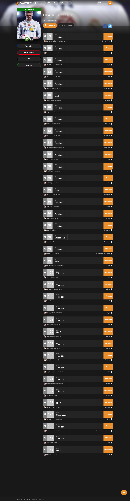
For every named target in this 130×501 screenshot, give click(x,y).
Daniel (47, 360)
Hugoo (47, 112)
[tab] (50, 25)
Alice (47, 76)
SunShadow (49, 147)
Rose (47, 135)
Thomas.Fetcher (50, 41)
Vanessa (48, 289)
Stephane (48, 372)
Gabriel (47, 336)
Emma (47, 53)
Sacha (47, 183)
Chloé (47, 171)
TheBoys (48, 313)
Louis (47, 324)
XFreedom (48, 384)
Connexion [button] (102, 3)
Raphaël (48, 65)
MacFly (47, 348)
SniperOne (48, 265)
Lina (46, 206)
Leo (46, 159)
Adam (47, 100)
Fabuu (47, 301)
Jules (47, 88)
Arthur (47, 254)
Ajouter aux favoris (50, 20)
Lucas (47, 218)
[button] (65, 3)
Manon (47, 124)
